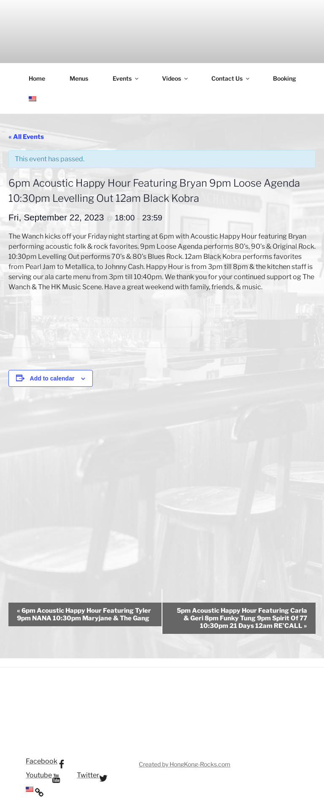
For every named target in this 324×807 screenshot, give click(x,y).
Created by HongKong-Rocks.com (184, 764)
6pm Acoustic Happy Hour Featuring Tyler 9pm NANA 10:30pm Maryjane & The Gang (84, 614)
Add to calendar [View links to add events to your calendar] (52, 378)
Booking (284, 78)
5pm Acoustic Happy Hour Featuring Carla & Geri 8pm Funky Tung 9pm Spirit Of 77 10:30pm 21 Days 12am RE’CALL (242, 618)
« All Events (26, 137)
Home (37, 78)
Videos (175, 78)
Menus (79, 78)
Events (126, 78)
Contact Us (231, 78)
